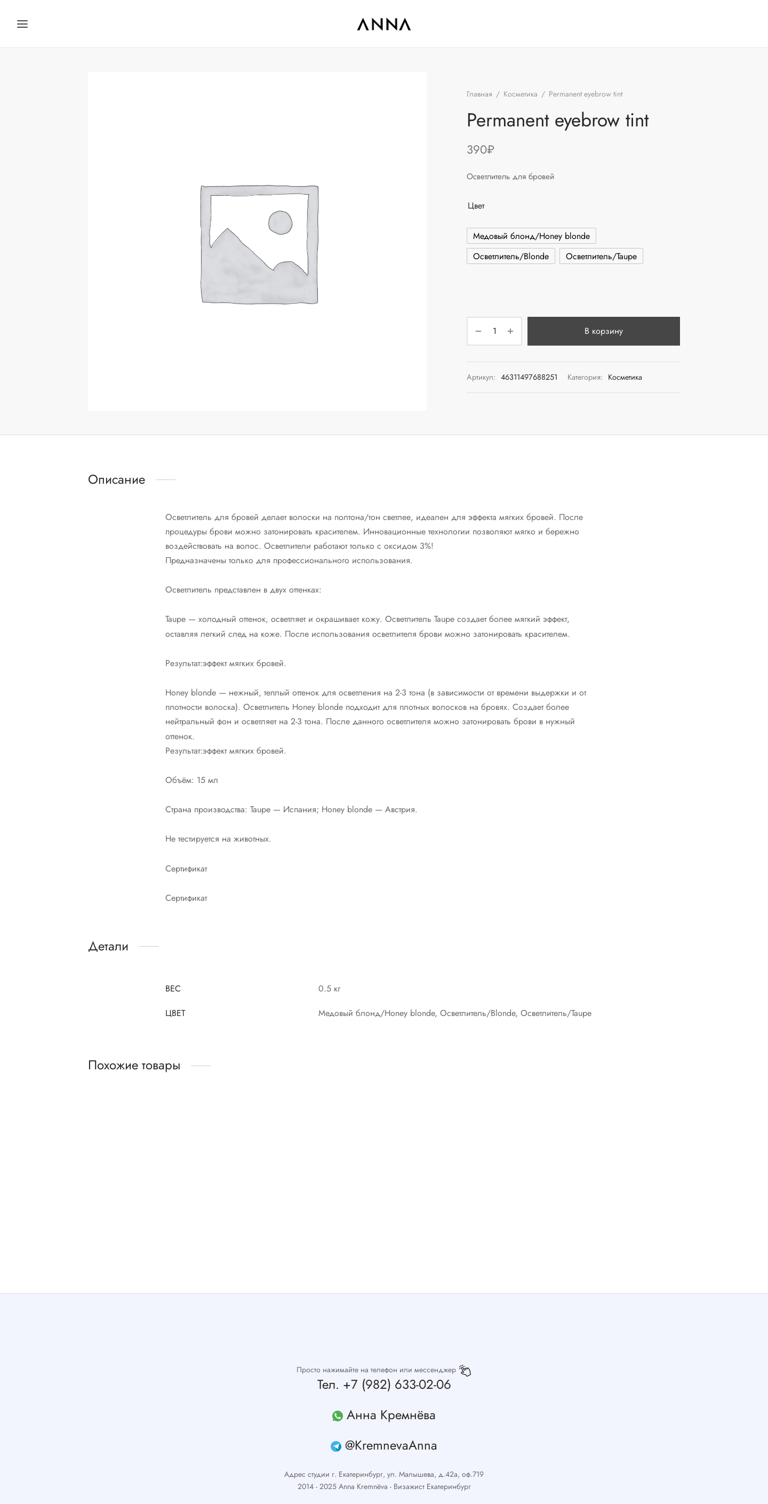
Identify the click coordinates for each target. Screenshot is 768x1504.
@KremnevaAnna (391, 1445)
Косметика (520, 94)
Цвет (476, 205)
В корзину (604, 331)
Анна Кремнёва (391, 1414)
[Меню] (22, 24)
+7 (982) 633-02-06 (397, 1384)
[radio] (531, 236)
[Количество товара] (494, 331)
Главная (479, 94)
